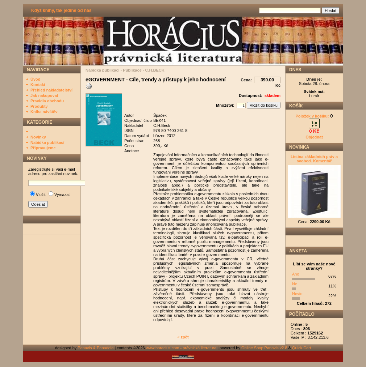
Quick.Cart (301, 348)
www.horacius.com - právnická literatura (181, 348)
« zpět (182, 337)
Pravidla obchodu (47, 101)
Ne (294, 284)
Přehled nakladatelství (51, 90)
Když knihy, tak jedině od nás (61, 10)
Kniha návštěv (44, 112)
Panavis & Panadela (96, 348)
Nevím (298, 293)
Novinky (38, 137)
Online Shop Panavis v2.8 (264, 348)
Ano (295, 274)
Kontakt (37, 84)
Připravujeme (43, 148)
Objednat (314, 137)
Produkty (39, 106)
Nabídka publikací (47, 142)
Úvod (35, 79)
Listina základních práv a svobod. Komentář (314, 158)
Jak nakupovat (44, 95)
